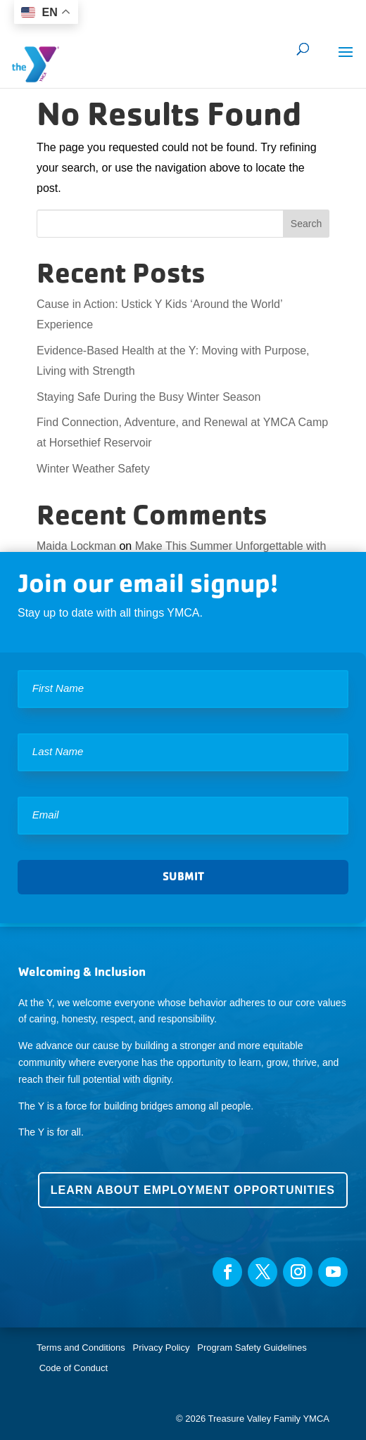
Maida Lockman (76, 546)
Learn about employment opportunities (193, 1190)
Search (306, 223)
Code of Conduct (73, 1368)
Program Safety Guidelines (251, 1347)
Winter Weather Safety (93, 469)
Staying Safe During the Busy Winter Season (148, 397)
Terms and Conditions (81, 1347)
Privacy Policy (161, 1347)
